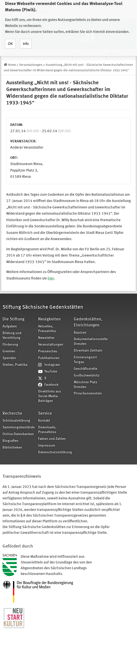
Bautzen (80, 332)
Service (45, 413)
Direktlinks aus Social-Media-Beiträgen (49, 396)
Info (26, 39)
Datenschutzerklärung (54, 452)
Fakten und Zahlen (52, 439)
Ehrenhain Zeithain (88, 350)
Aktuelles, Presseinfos (47, 329)
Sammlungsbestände (18, 427)
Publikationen (49, 358)
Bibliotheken (12, 447)
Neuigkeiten (49, 319)
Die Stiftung (13, 319)
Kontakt (44, 420)
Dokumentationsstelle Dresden (90, 342)
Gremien (8, 351)
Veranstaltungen (30, 65)
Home (12, 65)
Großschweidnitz (87, 375)
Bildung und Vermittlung (11, 336)
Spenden (9, 358)
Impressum (46, 445)
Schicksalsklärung (16, 420)
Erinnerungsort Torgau (85, 360)
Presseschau (47, 351)
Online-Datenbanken (18, 434)
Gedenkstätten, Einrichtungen (88, 322)
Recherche (12, 413)
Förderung (10, 344)
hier (51, 278)
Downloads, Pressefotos (47, 430)
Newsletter (46, 338)
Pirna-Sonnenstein (88, 393)
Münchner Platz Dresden (85, 385)
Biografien (10, 441)
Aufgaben (9, 326)
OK (10, 39)
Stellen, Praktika (14, 365)
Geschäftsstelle (85, 368)
